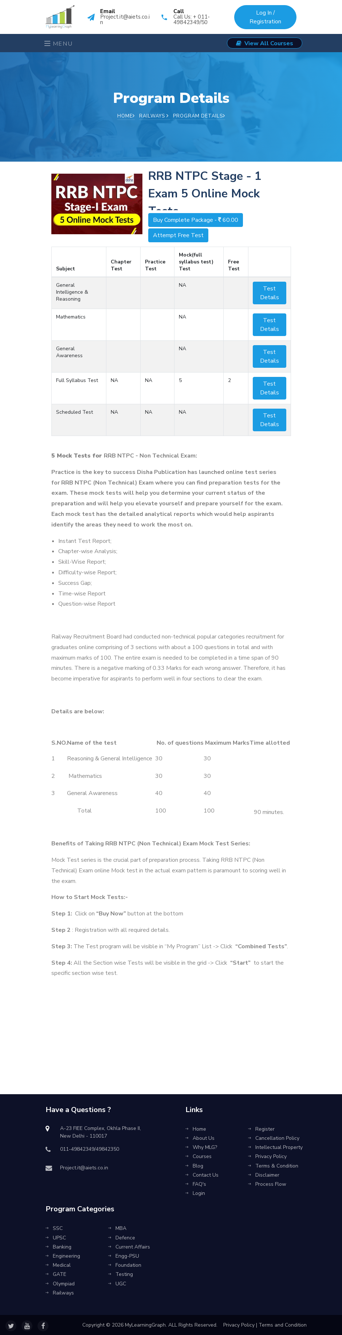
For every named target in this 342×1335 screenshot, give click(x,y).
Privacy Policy (267, 1156)
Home (126, 116)
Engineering (63, 1256)
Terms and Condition (283, 1325)
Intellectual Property (275, 1147)
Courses (198, 1156)
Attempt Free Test (178, 235)
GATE (56, 1274)
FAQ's (195, 1184)
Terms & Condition (273, 1165)
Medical (58, 1265)
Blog (194, 1165)
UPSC (56, 1237)
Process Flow (267, 1184)
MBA (117, 1228)
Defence (121, 1237)
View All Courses (264, 43)
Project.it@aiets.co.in (125, 19)
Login (195, 1193)
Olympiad (60, 1283)
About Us (200, 1138)
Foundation (124, 1265)
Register (261, 1129)
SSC (54, 1228)
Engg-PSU (123, 1256)
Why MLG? (201, 1147)
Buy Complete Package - (195, 220)
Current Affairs (129, 1246)
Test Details (269, 293)
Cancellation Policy (273, 1138)
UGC (117, 1283)
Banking (58, 1246)
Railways (154, 116)
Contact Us (202, 1175)
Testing (120, 1274)
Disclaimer (263, 1175)
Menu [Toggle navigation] (58, 44)
